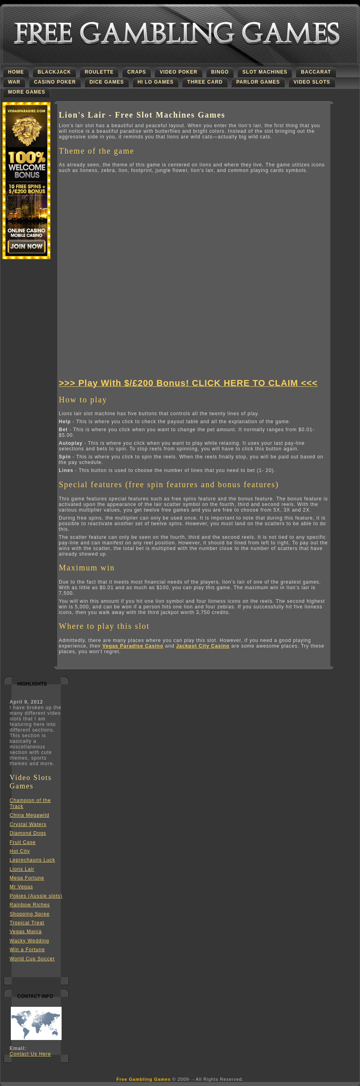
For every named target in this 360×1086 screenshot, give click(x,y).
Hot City (20, 851)
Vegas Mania (26, 931)
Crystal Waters (28, 824)
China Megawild (29, 815)
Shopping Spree (30, 914)
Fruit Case (23, 842)
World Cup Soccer (32, 959)
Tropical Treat (27, 923)
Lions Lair (22, 869)
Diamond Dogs (28, 833)
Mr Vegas (21, 887)
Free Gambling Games (143, 1079)
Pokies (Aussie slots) (36, 896)
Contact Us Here (30, 1054)
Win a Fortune (27, 949)
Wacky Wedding (29, 941)
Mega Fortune (27, 878)
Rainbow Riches (30, 905)
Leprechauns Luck (32, 860)
